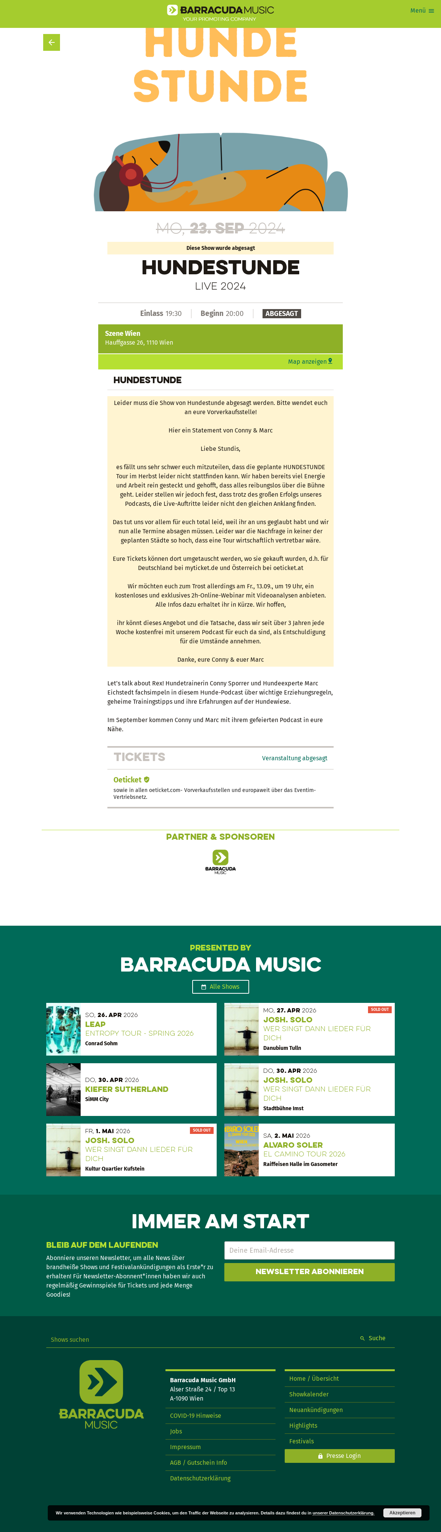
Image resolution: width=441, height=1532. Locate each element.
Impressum (185, 1447)
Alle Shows (224, 986)
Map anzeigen (307, 361)
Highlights (303, 1425)
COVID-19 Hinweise (195, 1415)
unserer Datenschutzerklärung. (344, 1513)
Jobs (176, 1431)
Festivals (301, 1441)
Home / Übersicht (314, 1378)
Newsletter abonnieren (310, 1272)
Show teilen (382, 55)
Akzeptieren (402, 1513)
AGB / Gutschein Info (198, 1462)
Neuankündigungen (316, 1410)
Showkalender (309, 1394)
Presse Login (343, 1455)
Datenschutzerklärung (200, 1478)
